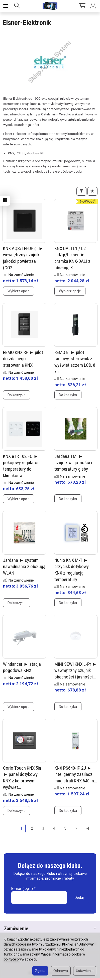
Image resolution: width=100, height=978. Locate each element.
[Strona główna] (50, 6)
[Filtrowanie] (81, 191)
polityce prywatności (20, 959)
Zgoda (40, 971)
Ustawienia (84, 971)
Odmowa (60, 971)
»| (87, 828)
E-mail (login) (22, 888)
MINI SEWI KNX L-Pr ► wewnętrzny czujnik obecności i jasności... (75, 670)
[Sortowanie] (92, 191)
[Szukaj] (17, 6)
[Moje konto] (93, 6)
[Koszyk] (82, 6)
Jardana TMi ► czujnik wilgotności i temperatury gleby (73, 462)
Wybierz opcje (19, 291)
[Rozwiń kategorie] (6, 6)
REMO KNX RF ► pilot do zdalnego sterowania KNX (23, 358)
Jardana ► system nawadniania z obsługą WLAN (24, 566)
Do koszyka (17, 395)
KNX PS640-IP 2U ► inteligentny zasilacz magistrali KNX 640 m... (75, 774)
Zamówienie (50, 929)
